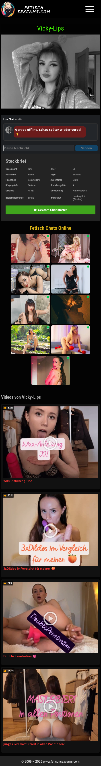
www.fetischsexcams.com (61, 761)
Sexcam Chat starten (50, 210)
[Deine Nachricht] (38, 148)
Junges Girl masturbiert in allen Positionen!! (34, 744)
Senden (86, 148)
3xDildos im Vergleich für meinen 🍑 (29, 569)
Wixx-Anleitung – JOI (18, 481)
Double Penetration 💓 (19, 656)
